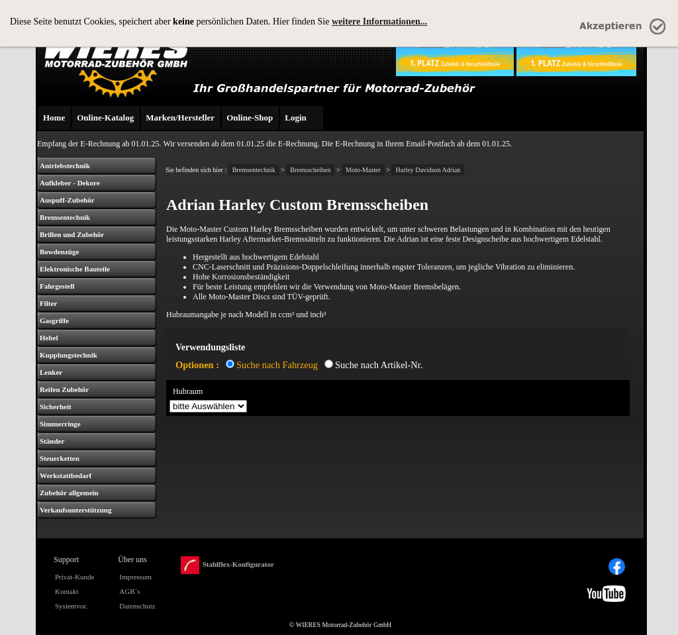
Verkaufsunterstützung (75, 510)
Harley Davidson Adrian (427, 169)
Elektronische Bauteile (75, 269)
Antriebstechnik (65, 166)
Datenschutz (137, 606)
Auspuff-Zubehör (67, 200)
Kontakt (66, 591)
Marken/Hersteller (180, 117)
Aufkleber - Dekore (70, 183)
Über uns (132, 559)
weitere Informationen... (379, 21)
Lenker (51, 372)
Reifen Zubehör (64, 389)
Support (66, 559)
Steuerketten (59, 458)
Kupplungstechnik (68, 355)
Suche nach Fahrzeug (277, 365)
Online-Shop (249, 117)
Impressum (135, 577)
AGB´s (129, 591)
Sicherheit (56, 407)
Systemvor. (71, 606)
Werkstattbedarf (65, 475)
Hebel (49, 338)
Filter (48, 303)
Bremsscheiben (310, 169)
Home (54, 117)
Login (296, 117)
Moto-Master (363, 169)
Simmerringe (60, 424)
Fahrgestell (57, 286)
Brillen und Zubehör (72, 234)
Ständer (52, 441)
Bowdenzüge (59, 252)
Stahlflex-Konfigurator (227, 565)
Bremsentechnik (65, 217)
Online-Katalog (105, 117)
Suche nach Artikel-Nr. (378, 365)
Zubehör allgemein (69, 493)
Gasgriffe (54, 320)
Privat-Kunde (74, 577)
